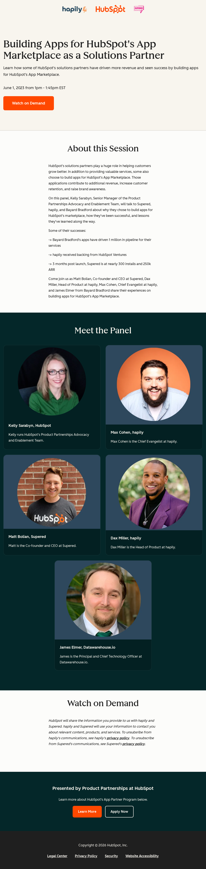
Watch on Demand (28, 103)
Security (111, 856)
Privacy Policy (86, 856)
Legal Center (57, 856)
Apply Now (119, 812)
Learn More (87, 812)
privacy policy (118, 738)
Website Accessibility (142, 856)
